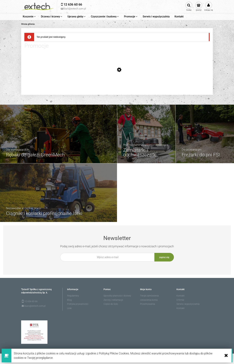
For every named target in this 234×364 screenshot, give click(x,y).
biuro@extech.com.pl (35, 305)
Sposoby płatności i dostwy (117, 295)
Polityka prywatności (77, 303)
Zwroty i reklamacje (113, 299)
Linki (69, 308)
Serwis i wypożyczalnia (188, 303)
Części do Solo (111, 303)
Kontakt (180, 295)
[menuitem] (29, 16)
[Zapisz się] (164, 257)
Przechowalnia (147, 303)
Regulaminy (73, 295)
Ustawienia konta (149, 299)
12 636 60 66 (31, 301)
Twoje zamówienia (149, 295)
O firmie (180, 299)
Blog (69, 299)
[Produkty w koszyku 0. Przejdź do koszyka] (198, 6)
